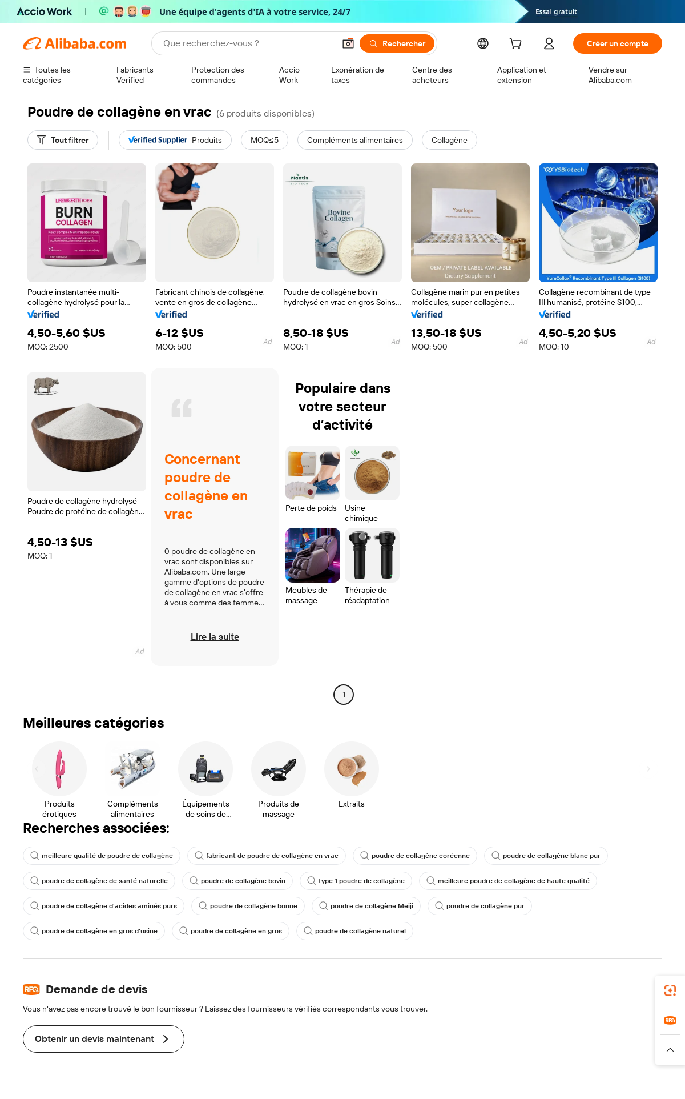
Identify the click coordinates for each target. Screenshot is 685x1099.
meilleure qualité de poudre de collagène (101, 855)
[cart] (517, 45)
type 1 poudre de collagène (356, 880)
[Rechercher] (397, 43)
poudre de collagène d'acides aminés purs (103, 906)
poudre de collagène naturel (355, 931)
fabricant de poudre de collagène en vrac (267, 855)
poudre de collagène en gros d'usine (94, 931)
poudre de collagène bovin (237, 880)
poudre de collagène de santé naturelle (99, 880)
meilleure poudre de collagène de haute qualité (508, 880)
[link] (670, 990)
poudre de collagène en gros (230, 931)
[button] (348, 43)
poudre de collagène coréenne (415, 855)
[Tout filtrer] (62, 140)
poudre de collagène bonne (248, 906)
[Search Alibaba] (247, 43)
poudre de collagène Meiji (366, 906)
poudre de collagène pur (480, 906)
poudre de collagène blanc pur (546, 855)
